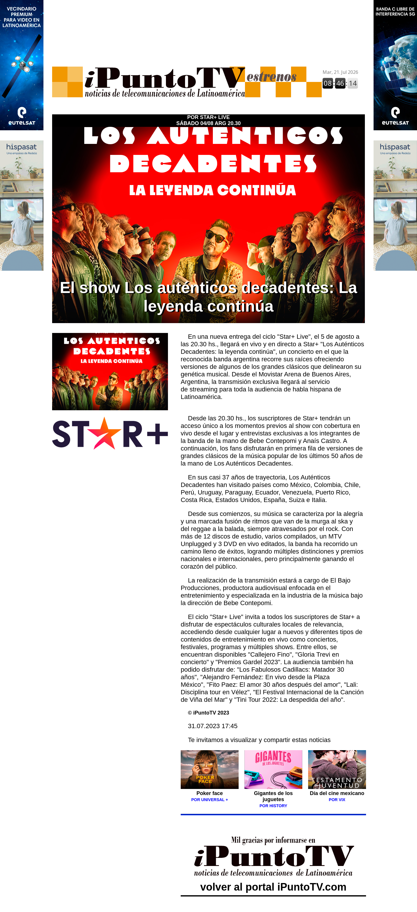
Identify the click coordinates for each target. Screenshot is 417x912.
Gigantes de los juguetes (273, 796)
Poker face (209, 793)
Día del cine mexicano (337, 793)
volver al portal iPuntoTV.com (273, 881)
